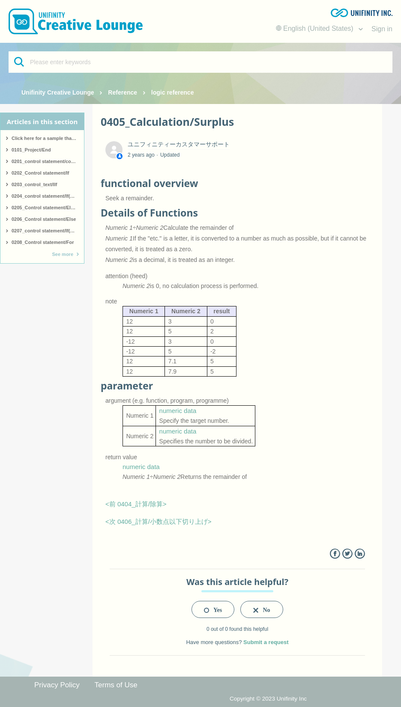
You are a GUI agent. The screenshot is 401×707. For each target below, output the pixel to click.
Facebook (334, 554)
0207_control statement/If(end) (46, 230)
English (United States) (316, 28)
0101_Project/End (31, 149)
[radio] (213, 609)
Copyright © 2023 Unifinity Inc (268, 698)
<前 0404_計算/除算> (136, 504)
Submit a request (265, 642)
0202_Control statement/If (40, 172)
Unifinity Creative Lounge (57, 92)
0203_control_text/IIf (34, 184)
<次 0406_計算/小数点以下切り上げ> (158, 521)
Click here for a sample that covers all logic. (48, 138)
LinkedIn (359, 554)
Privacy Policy (57, 685)
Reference (122, 92)
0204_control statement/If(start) (47, 196)
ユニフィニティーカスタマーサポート (179, 144)
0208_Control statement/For (43, 242)
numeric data (178, 410)
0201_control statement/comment (48, 161)
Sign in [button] (381, 29)
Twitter (347, 554)
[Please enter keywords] (200, 62)
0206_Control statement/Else (44, 219)
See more (62, 254)
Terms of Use (116, 685)
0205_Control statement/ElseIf (45, 207)
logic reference (172, 92)
